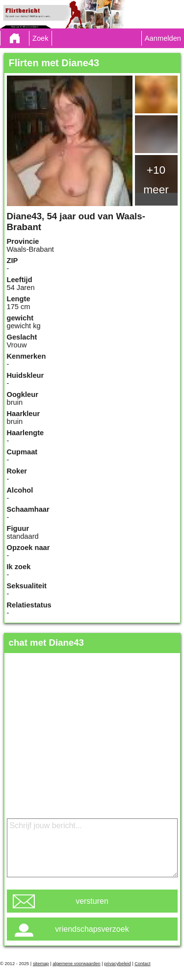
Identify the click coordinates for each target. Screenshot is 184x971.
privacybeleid (117, 963)
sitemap (41, 963)
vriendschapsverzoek (92, 929)
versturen (92, 901)
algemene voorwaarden (77, 963)
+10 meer (156, 179)
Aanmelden (163, 38)
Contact (142, 963)
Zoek (40, 38)
